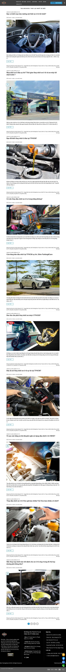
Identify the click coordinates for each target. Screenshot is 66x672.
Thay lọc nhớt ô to (41, 65)
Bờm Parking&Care (34, 65)
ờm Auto (39, 363)
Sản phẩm (35, 1)
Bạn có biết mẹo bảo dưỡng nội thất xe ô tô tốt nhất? (26, 14)
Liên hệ (44, 1)
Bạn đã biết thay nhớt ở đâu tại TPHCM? (22, 138)
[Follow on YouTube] (27, 657)
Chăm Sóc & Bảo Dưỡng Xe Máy (13, 197)
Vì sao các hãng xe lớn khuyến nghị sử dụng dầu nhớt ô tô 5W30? (31, 436)
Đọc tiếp (10, 61)
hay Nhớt (35, 363)
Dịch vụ (29, 1)
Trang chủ (18, 1)
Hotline (53, 2)
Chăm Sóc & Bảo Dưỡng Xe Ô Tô (13, 12)
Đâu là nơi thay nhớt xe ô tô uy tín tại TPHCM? (24, 371)
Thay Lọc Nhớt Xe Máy (49, 65)
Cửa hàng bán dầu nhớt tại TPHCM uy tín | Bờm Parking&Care (29, 254)
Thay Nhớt (11, 67)
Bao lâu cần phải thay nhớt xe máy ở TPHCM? (24, 315)
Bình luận (58, 67)
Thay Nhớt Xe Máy (23, 67)
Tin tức (40, 1)
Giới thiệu (24, 1)
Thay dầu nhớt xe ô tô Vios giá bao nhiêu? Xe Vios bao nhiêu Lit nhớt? (33, 501)
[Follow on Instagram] (26, 657)
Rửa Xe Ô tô (19, 4)
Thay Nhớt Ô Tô (16, 67)
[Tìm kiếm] (64, 3)
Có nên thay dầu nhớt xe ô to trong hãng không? (24, 199)
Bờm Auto (29, 65)
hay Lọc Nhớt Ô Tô (41, 192)
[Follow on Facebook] (24, 657)
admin (21, 17)
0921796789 (58, 2)
